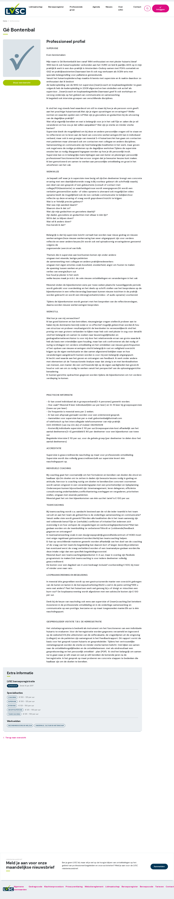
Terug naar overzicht (14, 737)
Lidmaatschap (35, 7)
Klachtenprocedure (54, 886)
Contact (137, 7)
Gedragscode (35, 886)
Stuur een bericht (21, 82)
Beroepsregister (56, 7)
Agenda (96, 7)
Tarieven (159, 886)
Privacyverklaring (74, 886)
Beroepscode (146, 886)
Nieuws (109, 7)
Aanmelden (159, 866)
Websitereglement (94, 886)
